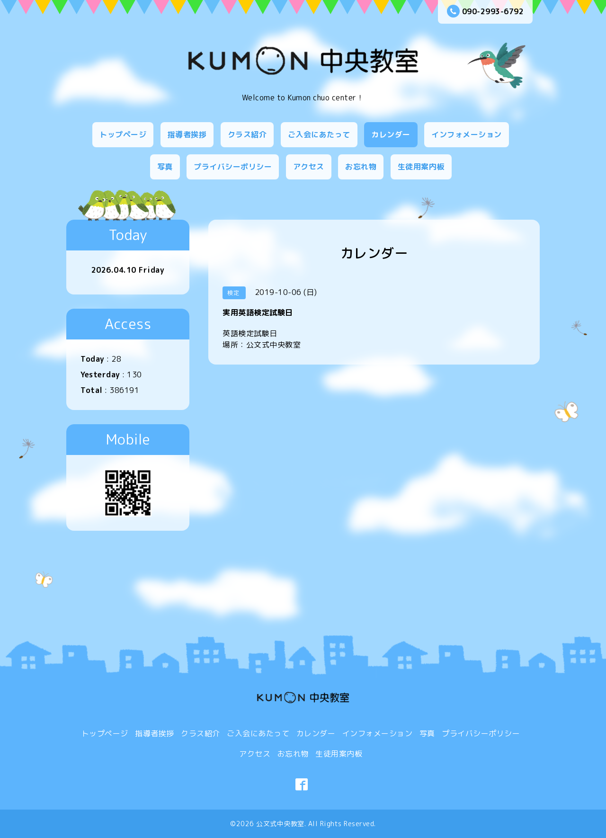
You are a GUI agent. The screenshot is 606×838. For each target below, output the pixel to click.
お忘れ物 (360, 166)
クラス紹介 (247, 134)
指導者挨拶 (187, 134)
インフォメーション (466, 134)
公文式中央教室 (280, 823)
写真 (165, 166)
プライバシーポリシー (233, 166)
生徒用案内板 (421, 166)
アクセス (308, 166)
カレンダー (390, 134)
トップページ (122, 134)
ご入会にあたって (319, 134)
